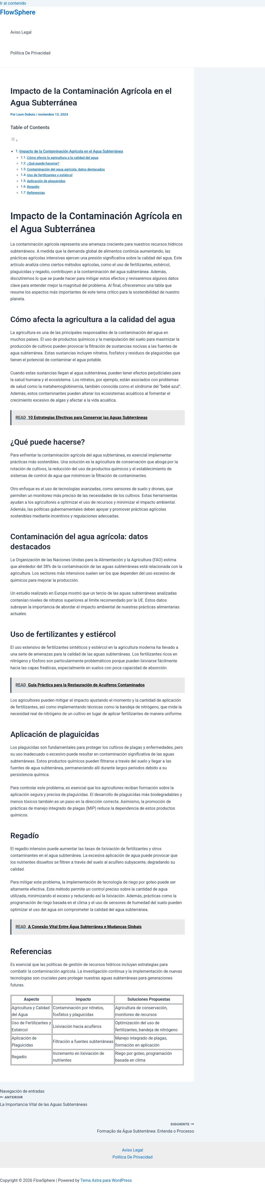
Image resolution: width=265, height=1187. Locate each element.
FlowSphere (17, 12)
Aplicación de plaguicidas (46, 181)
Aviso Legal (21, 32)
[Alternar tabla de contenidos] (14, 140)
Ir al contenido (13, 3)
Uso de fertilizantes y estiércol (50, 175)
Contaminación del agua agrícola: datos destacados (66, 169)
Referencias (36, 193)
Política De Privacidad (30, 53)
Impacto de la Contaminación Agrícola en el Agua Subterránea (71, 151)
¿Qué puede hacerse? (43, 163)
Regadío (33, 187)
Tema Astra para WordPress (106, 1180)
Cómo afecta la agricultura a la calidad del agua (62, 158)
